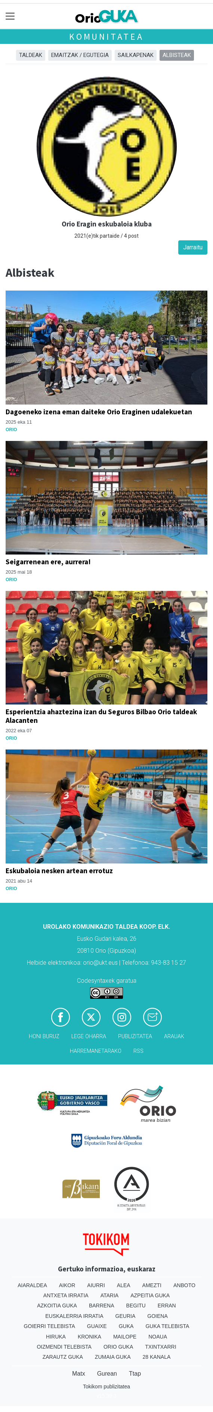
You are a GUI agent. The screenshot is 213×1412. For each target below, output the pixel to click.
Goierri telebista (49, 1326)
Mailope (124, 1337)
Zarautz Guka (63, 1357)
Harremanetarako (95, 1051)
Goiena (157, 1316)
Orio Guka (118, 1347)
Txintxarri (160, 1347)
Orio (11, 429)
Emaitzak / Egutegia (80, 55)
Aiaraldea (32, 1285)
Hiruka (56, 1337)
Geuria (125, 1316)
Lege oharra (88, 1036)
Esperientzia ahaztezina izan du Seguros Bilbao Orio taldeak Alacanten (101, 716)
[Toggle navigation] (10, 16)
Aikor (67, 1285)
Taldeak (30, 55)
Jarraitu (193, 247)
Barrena (101, 1306)
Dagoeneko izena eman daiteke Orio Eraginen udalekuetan (99, 411)
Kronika (89, 1337)
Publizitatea (135, 1036)
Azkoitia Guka (57, 1306)
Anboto (184, 1285)
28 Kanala (157, 1357)
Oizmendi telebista (64, 1347)
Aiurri (96, 1285)
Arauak (174, 1036)
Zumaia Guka (113, 1357)
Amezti (151, 1285)
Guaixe (97, 1326)
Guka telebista (167, 1326)
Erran (167, 1306)
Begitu (136, 1306)
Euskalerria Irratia (74, 1316)
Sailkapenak (136, 55)
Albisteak (177, 55)
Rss (138, 1051)
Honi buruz (44, 1036)
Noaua (157, 1337)
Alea (123, 1285)
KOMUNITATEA (106, 36)
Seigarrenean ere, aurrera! (48, 561)
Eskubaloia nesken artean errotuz (59, 870)
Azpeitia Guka (150, 1295)
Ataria (110, 1295)
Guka (126, 1326)
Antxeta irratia (66, 1295)
